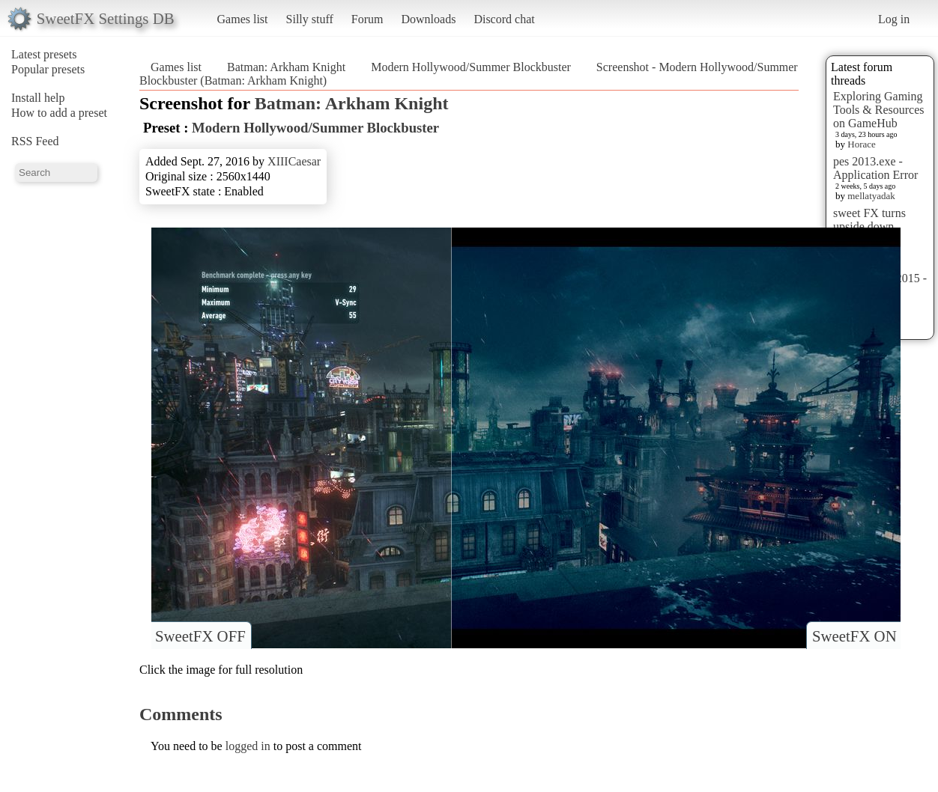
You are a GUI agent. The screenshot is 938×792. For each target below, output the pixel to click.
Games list (242, 19)
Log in (894, 19)
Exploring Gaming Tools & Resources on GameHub (879, 110)
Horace (861, 144)
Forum (367, 19)
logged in (248, 746)
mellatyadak (871, 195)
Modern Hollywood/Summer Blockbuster (471, 67)
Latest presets (44, 54)
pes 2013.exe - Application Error (875, 168)
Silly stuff (309, 19)
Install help (38, 97)
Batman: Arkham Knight (286, 67)
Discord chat (503, 19)
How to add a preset (59, 112)
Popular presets (48, 69)
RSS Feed (35, 141)
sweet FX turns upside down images (869, 226)
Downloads (428, 19)
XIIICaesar (294, 161)
